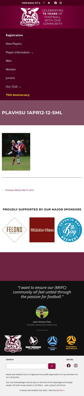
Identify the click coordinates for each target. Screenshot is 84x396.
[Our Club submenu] (20, 87)
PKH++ (62, 390)
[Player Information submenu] (32, 52)
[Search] (52, 366)
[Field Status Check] (36, 3)
